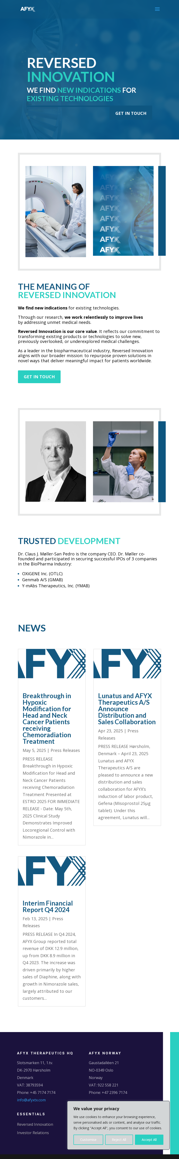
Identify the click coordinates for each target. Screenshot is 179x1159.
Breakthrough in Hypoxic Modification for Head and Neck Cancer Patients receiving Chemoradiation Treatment (47, 718)
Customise (88, 1139)
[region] (118, 1125)
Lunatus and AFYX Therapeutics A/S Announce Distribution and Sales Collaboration (127, 709)
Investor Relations (33, 1132)
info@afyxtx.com (31, 1100)
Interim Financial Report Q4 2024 (48, 906)
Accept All (149, 1139)
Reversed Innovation (35, 1124)
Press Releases (65, 750)
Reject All (119, 1139)
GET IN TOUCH (130, 113)
